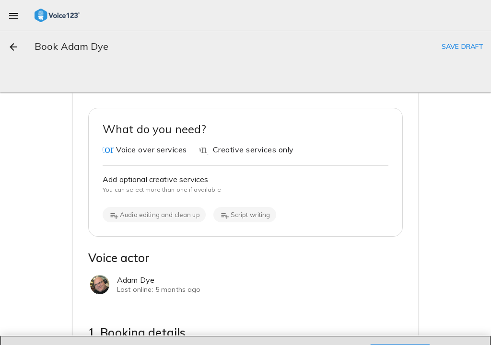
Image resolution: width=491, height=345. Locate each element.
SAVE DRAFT (462, 46)
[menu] (13, 15)
